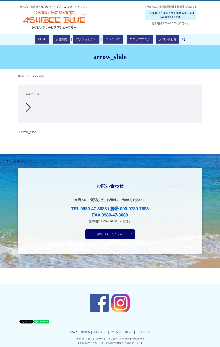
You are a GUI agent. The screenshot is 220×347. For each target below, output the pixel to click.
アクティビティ (85, 39)
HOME (51, 39)
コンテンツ (109, 39)
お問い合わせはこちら (109, 233)
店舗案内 (65, 39)
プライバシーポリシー (121, 332)
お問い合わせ (158, 39)
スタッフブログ (133, 39)
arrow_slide (28, 132)
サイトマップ (143, 332)
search (172, 39)
